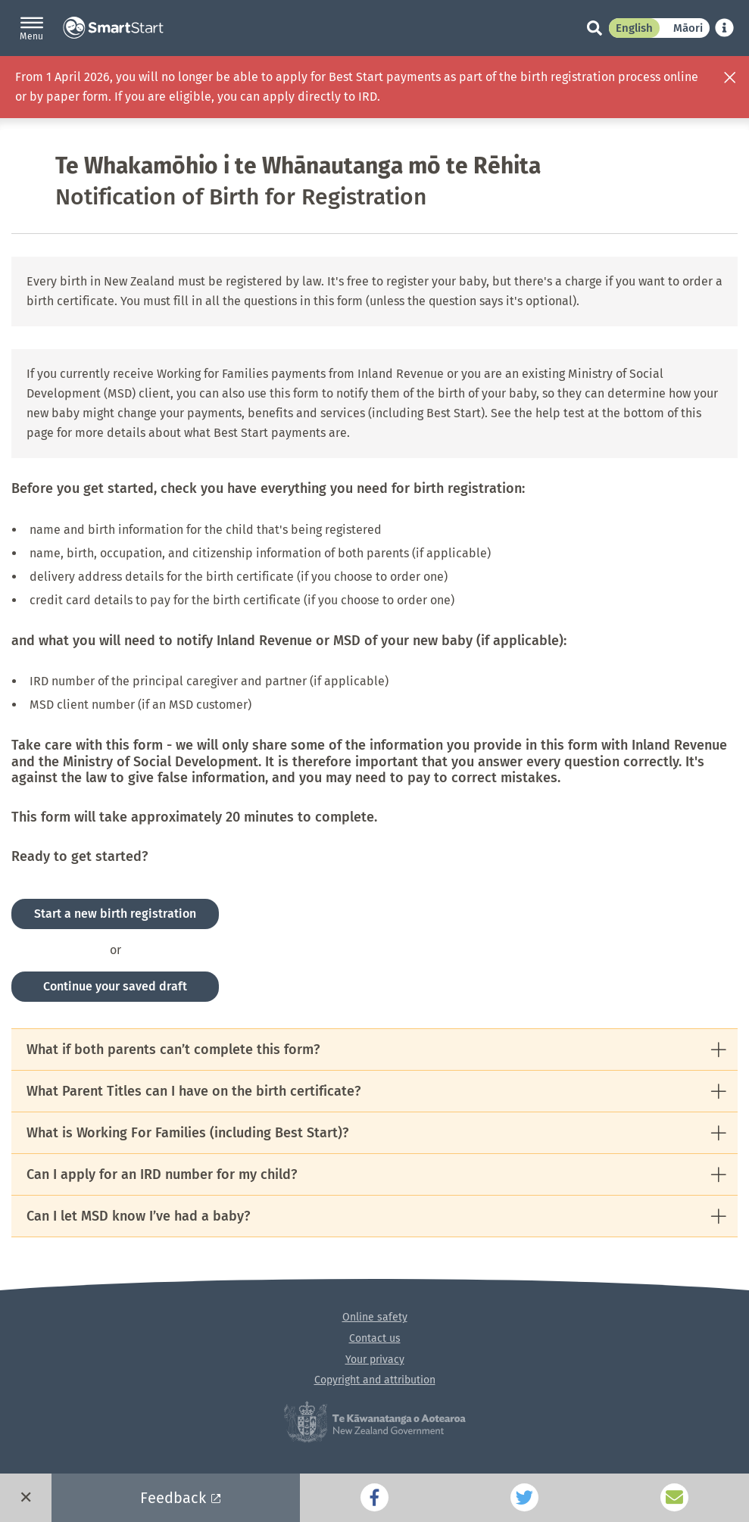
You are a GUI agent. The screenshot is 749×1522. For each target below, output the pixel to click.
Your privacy (374, 1359)
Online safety (374, 1317)
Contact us (375, 1338)
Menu (31, 36)
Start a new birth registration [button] (115, 913)
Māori (688, 28)
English (634, 28)
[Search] (587, 28)
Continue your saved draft (115, 986)
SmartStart (113, 28)
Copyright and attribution (374, 1380)
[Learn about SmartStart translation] (724, 27)
